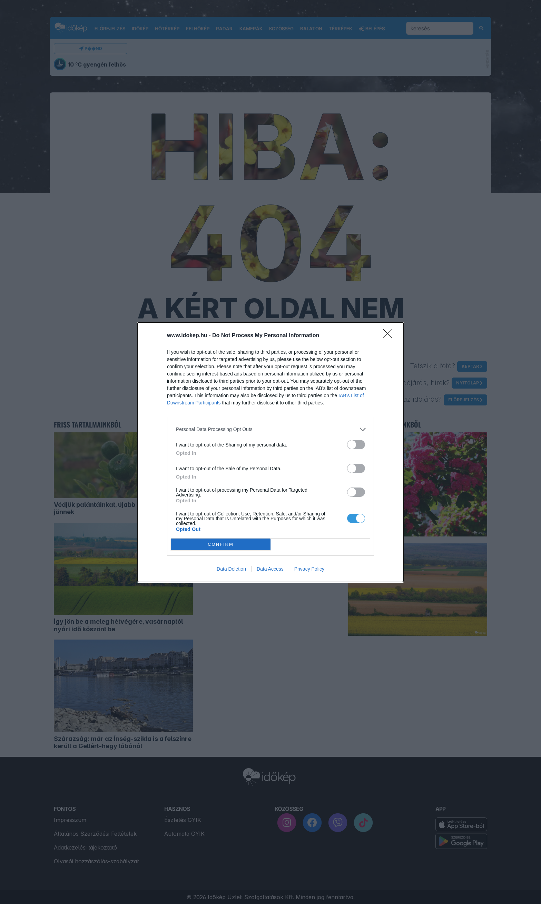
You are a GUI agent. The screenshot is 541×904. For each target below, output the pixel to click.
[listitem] (270, 429)
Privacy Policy (309, 569)
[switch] (356, 444)
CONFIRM (221, 544)
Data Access (270, 569)
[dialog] (270, 452)
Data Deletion (231, 569)
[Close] (389, 335)
